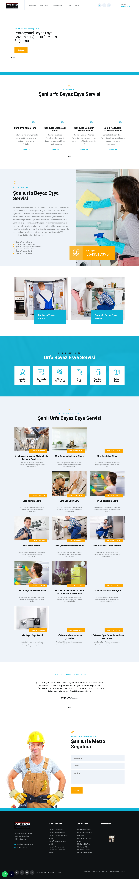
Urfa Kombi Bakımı (83, 847)
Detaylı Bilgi (26, 149)
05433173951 (22, 847)
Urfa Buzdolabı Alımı (83, 844)
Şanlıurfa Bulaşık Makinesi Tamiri (57, 842)
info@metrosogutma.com (25, 844)
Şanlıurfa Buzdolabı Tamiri (57, 832)
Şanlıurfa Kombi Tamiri (56, 847)
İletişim (77, 5)
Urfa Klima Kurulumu (83, 850)
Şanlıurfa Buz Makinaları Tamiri (57, 851)
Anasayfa (32, 5)
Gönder (76, 790)
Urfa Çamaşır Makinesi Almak (84, 839)
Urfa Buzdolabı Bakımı (84, 853)
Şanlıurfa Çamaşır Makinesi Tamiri (58, 836)
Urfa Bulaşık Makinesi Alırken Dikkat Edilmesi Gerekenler (84, 832)
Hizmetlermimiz (58, 5)
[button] (11, 57)
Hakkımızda (44, 5)
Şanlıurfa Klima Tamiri (56, 830)
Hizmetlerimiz (114, 872)
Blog (69, 5)
